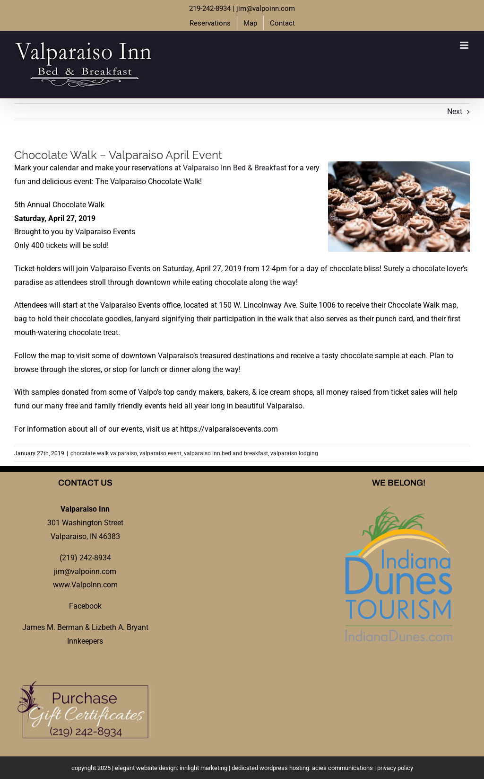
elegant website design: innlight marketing (171, 767)
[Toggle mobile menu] (465, 45)
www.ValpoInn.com (85, 584)
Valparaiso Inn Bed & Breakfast (234, 167)
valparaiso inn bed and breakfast (226, 453)
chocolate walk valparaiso (103, 453)
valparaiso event (160, 453)
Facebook (85, 606)
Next (454, 111)
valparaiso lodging (294, 453)
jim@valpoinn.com (265, 8)
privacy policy (395, 767)
